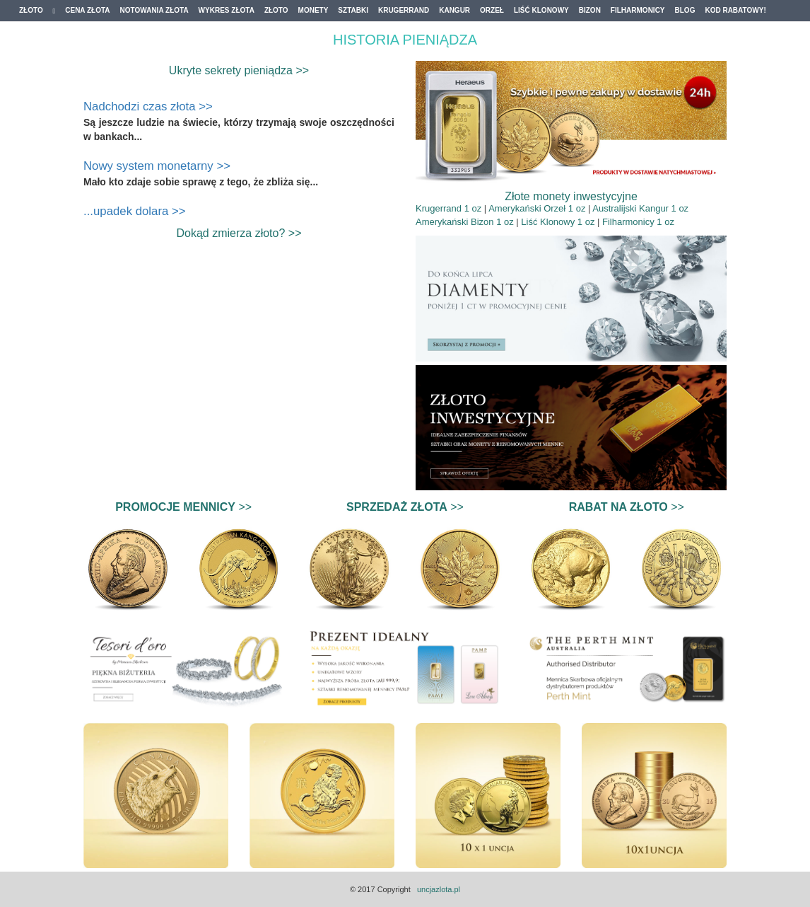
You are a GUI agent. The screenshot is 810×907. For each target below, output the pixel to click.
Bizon (590, 10)
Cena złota (87, 10)
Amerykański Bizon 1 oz (465, 221)
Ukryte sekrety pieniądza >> (239, 70)
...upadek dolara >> (134, 211)
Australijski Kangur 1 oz (640, 208)
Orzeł (492, 10)
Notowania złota (154, 10)
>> (183, 507)
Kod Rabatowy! (735, 10)
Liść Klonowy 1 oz (557, 221)
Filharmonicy (638, 10)
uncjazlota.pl (438, 889)
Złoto (37, 10)
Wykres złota (226, 10)
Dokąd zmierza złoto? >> (239, 233)
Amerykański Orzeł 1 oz (536, 208)
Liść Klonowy (541, 10)
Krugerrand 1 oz (448, 208)
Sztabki (353, 10)
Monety (313, 10)
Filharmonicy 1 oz (638, 221)
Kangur (454, 10)
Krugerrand (403, 10)
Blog (685, 10)
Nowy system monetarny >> (156, 166)
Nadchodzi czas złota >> (148, 106)
